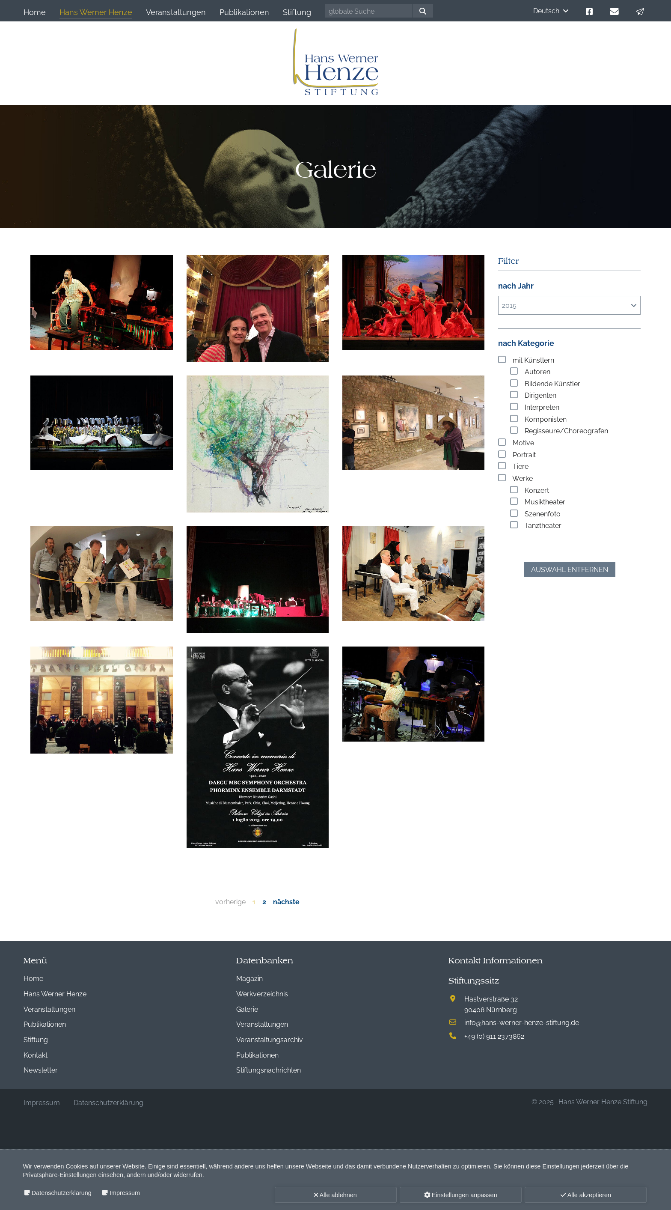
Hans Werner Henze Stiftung (602, 1101)
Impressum (125, 1192)
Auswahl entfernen (569, 569)
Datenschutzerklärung (62, 1192)
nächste (286, 901)
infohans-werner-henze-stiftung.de (521, 1022)
